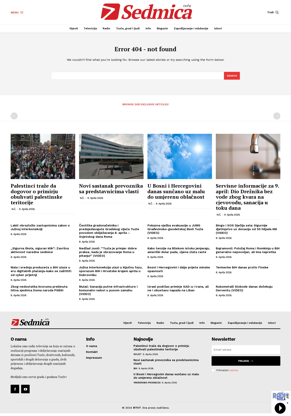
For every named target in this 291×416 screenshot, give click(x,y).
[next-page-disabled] (276, 118)
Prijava (246, 364)
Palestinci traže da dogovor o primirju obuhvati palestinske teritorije (36, 196)
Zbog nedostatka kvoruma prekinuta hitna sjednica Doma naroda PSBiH (39, 291)
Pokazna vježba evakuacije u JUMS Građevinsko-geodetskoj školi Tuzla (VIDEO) (175, 231)
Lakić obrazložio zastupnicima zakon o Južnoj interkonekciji (40, 230)
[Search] (232, 78)
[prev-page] (14, 118)
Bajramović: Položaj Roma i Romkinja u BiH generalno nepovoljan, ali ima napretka (248, 252)
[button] (273, 12)
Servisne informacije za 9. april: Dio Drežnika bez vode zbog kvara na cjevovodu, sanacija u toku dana (247, 199)
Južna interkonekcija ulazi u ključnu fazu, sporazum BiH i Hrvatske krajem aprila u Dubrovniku (111, 273)
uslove (234, 373)
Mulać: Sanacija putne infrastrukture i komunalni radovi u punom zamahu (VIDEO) (108, 292)
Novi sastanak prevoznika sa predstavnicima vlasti (111, 191)
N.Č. (13, 211)
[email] (246, 352)
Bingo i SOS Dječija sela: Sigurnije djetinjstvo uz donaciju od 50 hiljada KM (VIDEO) (246, 231)
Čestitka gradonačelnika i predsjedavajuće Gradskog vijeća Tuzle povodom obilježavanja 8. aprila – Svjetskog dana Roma (109, 233)
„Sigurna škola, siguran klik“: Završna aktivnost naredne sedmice (40, 252)
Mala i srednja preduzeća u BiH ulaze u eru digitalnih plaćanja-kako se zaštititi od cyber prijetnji (41, 273)
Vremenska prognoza (147, 385)
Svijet (137, 357)
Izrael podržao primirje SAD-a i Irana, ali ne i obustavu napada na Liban (178, 291)
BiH (135, 371)
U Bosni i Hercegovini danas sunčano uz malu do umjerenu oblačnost (176, 194)
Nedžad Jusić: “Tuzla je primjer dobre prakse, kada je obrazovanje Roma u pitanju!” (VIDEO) (108, 254)
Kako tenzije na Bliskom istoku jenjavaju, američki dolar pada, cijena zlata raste (178, 252)
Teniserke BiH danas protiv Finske (242, 270)
